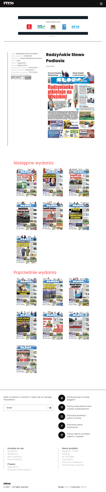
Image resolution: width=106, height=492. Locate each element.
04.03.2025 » (33, 67)
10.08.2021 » (30, 70)
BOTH (67, 487)
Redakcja (12, 451)
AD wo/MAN (68, 456)
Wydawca (13, 453)
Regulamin (13, 466)
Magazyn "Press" (70, 451)
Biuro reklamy (15, 456)
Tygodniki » (22, 63)
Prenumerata (14, 459)
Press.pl (66, 453)
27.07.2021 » (33, 72)
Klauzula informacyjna (19, 469)
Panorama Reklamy (72, 462)
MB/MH (84, 487)
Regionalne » (22, 65)
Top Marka (67, 459)
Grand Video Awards (73, 465)
